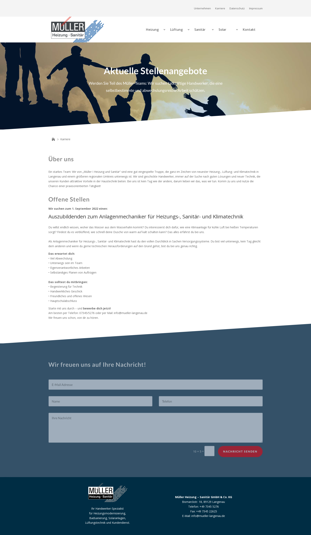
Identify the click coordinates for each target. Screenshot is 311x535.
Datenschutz (237, 8)
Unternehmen (202, 8)
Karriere (220, 8)
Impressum (256, 8)
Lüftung (176, 29)
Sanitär (199, 29)
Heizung (152, 29)
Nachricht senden (240, 455)
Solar (222, 29)
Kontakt (249, 29)
